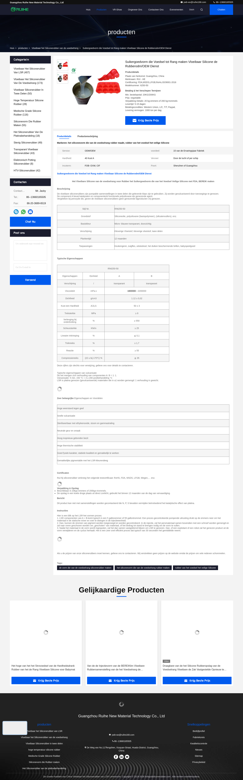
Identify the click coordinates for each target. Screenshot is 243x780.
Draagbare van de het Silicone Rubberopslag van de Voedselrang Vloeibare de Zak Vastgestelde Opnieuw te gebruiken (193, 667)
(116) (27, 113)
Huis (88, 9)
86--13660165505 (223, 2)
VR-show (117, 9)
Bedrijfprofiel (199, 731)
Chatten (221, 9)
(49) (28, 142)
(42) (27, 170)
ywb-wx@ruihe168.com (193, 2)
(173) (29, 81)
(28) (29, 102)
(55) (27, 123)
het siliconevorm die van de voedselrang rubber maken (143, 568)
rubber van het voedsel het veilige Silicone (195, 568)
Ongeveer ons (135, 9)
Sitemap (199, 756)
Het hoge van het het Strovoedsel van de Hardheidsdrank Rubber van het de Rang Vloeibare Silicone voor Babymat (43, 667)
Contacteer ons (155, 9)
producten (23, 48)
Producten (101, 9)
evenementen (176, 9)
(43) (26, 151)
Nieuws (198, 749)
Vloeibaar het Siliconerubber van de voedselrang (55, 48)
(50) (28, 91)
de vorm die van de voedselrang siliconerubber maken (85, 568)
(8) (24, 162)
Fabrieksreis (199, 737)
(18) (28, 134)
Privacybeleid (198, 762)
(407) (29, 70)
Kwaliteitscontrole (198, 743)
